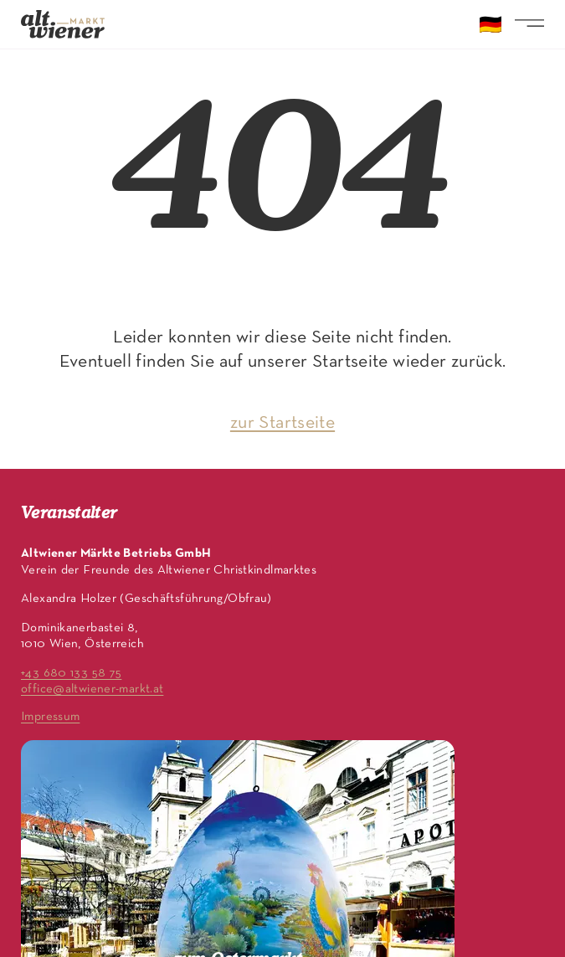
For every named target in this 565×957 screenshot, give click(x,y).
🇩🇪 (490, 27)
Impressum (50, 717)
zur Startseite (282, 423)
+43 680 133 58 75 (71, 673)
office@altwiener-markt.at (92, 689)
